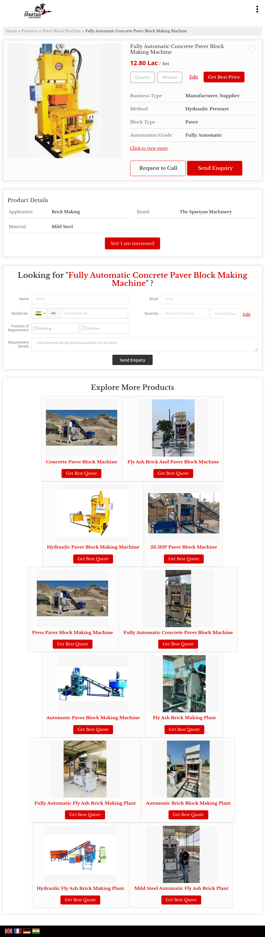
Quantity (151, 313)
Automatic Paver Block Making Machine (93, 717)
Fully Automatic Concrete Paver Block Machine (178, 632)
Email (153, 298)
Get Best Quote (81, 473)
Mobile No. (20, 313)
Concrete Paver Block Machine (81, 461)
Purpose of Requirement (18, 328)
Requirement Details (18, 344)
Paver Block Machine (61, 31)
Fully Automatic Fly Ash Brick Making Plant (84, 803)
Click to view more (149, 148)
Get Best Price (224, 77)
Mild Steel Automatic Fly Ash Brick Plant (181, 888)
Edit (193, 77)
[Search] (245, 8)
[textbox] (169, 77)
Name (24, 298)
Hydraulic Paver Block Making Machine (93, 547)
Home (11, 31)
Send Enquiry (215, 168)
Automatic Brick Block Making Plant (188, 803)
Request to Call (158, 168)
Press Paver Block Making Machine (72, 632)
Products (30, 31)
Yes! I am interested (132, 243)
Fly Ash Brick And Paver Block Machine (173, 461)
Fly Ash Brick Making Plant (184, 717)
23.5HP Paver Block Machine (184, 547)
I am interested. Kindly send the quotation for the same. (145, 344)
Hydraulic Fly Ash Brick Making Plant (80, 888)
